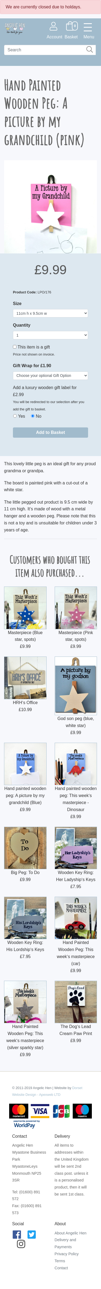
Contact (61, 1268)
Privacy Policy (67, 1254)
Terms (60, 1261)
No (38, 416)
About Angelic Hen (70, 1233)
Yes (21, 416)
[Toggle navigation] (89, 31)
